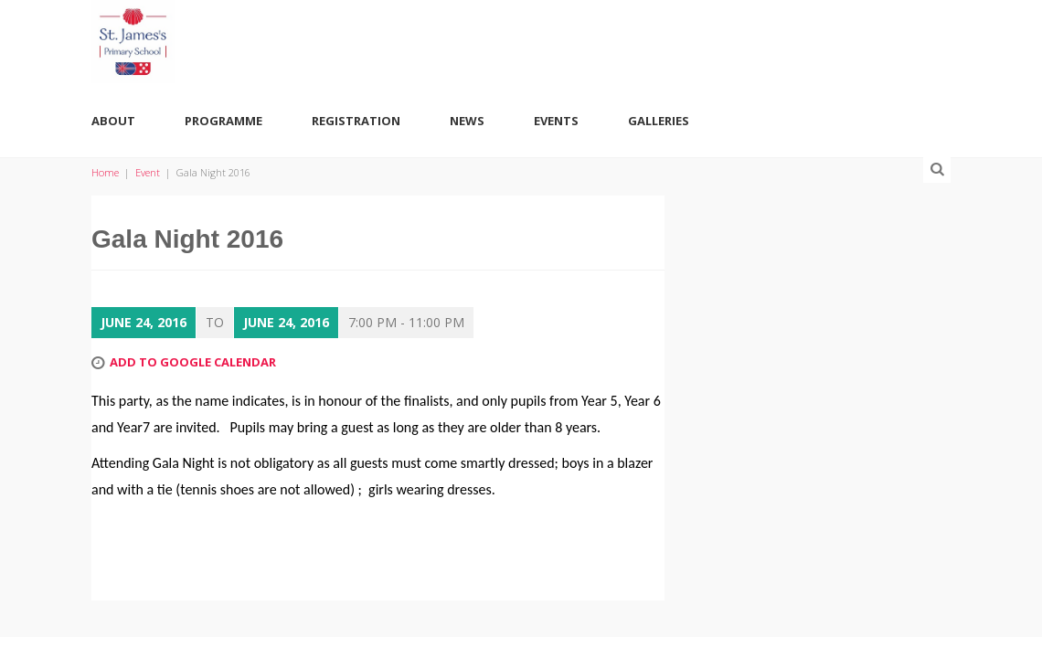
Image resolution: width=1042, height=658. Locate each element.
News (467, 120)
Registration (356, 120)
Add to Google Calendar (193, 362)
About (113, 120)
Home (105, 172)
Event (147, 172)
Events (556, 120)
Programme (223, 120)
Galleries (658, 120)
